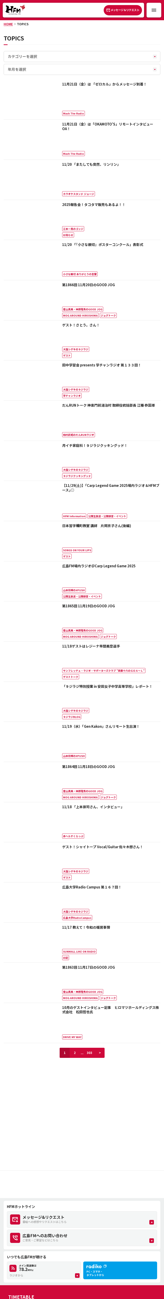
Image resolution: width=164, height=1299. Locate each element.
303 (89, 1053)
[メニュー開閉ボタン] (154, 10)
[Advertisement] (82, 1184)
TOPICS (22, 24)
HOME (8, 24)
